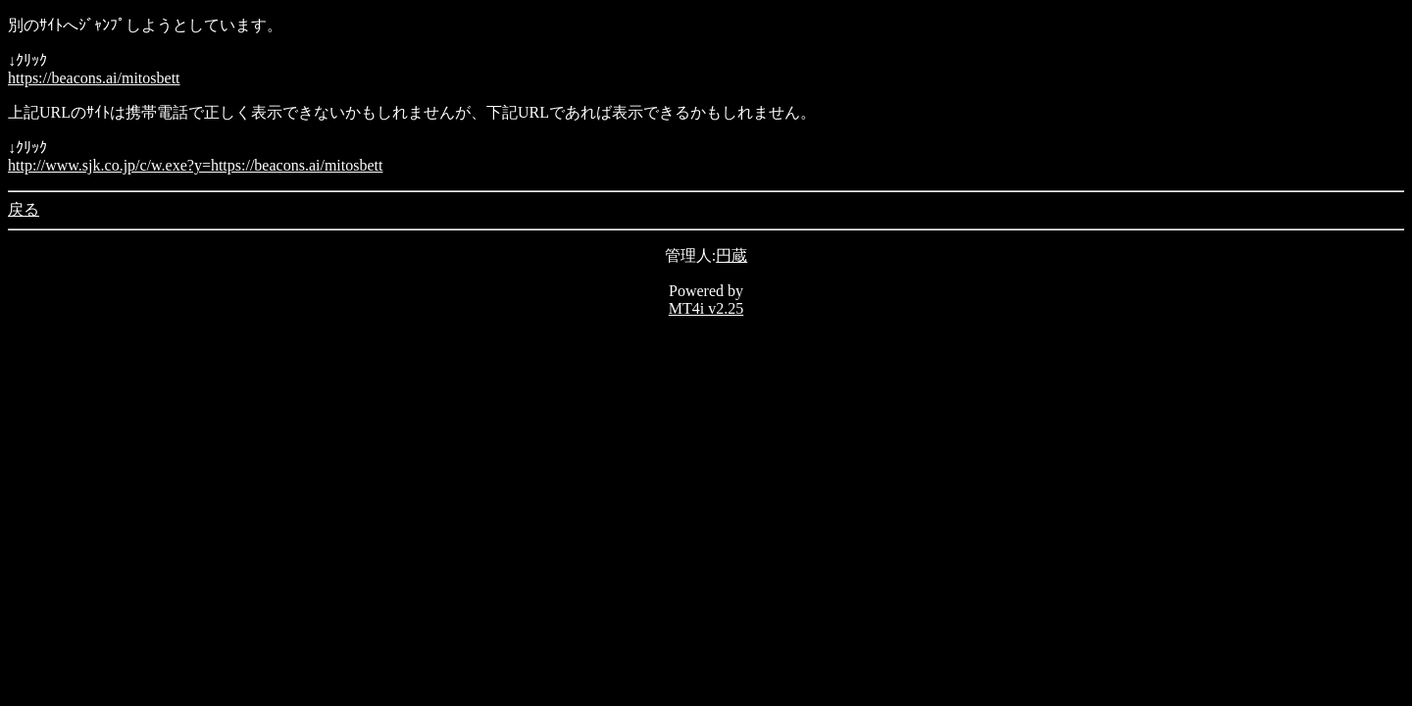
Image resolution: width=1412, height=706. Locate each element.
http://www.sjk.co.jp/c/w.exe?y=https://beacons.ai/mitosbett (195, 165)
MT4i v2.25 (706, 308)
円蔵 (731, 255)
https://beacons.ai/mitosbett (94, 78)
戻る (23, 209)
